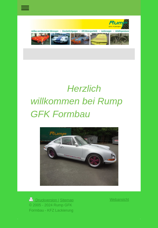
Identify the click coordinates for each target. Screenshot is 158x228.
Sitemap (66, 200)
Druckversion (43, 200)
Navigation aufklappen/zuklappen (79, 7)
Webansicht (119, 200)
